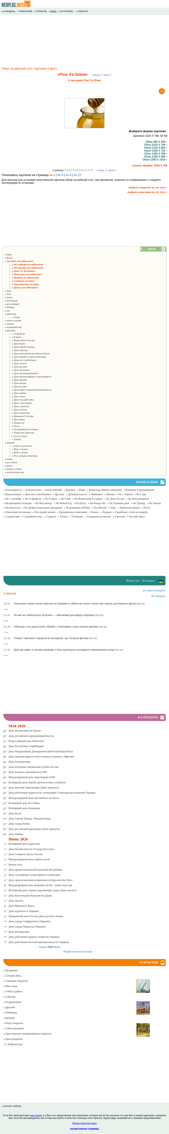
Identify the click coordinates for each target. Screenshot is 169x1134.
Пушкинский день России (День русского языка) (36, 916)
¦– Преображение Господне (21, 429)
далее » (107, 74)
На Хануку (155, 503)
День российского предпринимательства (31, 736)
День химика (16, 834)
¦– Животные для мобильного (23, 274)
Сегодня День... (13, 975)
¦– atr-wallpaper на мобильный (23, 264)
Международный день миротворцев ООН (32, 777)
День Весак (15, 813)
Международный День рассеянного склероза (34, 798)
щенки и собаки (13, 469)
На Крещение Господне (18, 503)
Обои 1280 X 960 (155, 156)
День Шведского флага (21, 905)
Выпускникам (13, 494)
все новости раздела (154, 590)
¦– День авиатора (16, 350)
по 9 (68, 175)
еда (7, 310)
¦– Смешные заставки (19, 281)
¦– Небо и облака (16, 452)
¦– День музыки (15, 386)
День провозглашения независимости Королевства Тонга (40, 880)
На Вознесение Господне (89, 498)
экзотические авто (14, 472)
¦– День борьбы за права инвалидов (25, 357)
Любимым (96, 494)
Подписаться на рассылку (80, 951)
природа (9, 442)
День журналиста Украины (24, 911)
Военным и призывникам (139, 489)
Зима (7, 291)
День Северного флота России (26, 854)
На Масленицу (43, 503)
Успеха (64, 516)
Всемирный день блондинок (24, 808)
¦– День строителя (16, 406)
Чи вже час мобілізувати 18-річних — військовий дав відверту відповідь (54, 615)
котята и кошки (12, 320)
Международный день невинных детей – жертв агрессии (40, 885)
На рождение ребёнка (78, 507)
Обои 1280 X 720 (155, 150)
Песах (146, 507)
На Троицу (139, 503)
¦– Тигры (12, 317)
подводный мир (13, 327)
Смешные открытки (15, 980)
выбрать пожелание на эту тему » (147, 192)
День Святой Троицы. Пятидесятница (30, 818)
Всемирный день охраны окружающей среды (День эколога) (42, 890)
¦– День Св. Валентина (19, 271)
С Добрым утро (13, 1044)
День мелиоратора (19, 931)
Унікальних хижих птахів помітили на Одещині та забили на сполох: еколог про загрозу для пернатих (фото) (75, 603)
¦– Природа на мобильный (21, 277)
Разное (95, 512)
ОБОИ (53, 11)
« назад (95, 74)
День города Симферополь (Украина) (29, 921)
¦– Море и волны (16, 449)
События (9, 996)
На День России (115, 498)
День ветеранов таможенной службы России (33, 767)
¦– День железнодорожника (21, 373)
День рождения (12, 1039)
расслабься (10, 462)
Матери (110, 494)
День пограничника (20, 761)
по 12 (77, 175)
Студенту (51, 516)
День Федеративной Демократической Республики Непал (41, 751)
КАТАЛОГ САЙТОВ (11, 1106)
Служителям (12, 516)
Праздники (10, 970)
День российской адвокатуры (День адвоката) (34, 829)
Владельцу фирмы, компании (105, 489)
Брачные (70, 489)
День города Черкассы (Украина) (27, 926)
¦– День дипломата (17, 370)
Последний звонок (44, 512)
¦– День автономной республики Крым (26, 353)
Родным (106, 512)
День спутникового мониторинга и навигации (34, 874)
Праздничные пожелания (73, 512)
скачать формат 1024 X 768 (150, 165)
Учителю (120, 516)
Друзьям (59, 494)
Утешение (77, 516)
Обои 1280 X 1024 (155, 159)
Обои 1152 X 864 (155, 147)
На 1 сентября (13, 498)
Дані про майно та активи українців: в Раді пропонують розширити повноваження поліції (64, 649)
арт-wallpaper (11, 304)
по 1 (52, 175)
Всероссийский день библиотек (26, 741)
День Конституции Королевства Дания (30, 895)
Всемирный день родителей (24, 843)
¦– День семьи (14, 396)
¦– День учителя (15, 409)
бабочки (9, 307)
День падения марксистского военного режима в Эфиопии (41, 756)
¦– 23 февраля (14, 334)
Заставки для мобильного (18, 261)
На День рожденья (138, 498)
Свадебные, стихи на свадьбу (131, 512)
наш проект (36, 1115)
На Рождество (97, 503)
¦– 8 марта (12, 337)
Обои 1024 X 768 (155, 144)
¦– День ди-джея (15, 367)
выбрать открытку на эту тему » (148, 187)
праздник (9, 330)
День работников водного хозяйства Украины (34, 936)
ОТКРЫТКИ (40, 11)
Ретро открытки (13, 1023)
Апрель (42, 946)
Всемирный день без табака (24, 803)
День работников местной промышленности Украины (39, 942)
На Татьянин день (119, 503)
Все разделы (158, 596)
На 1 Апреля (125, 494)
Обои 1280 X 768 (155, 153)
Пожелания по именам (18, 512)
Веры (82, 489)
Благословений (53, 489)
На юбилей (100, 507)
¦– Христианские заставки (21, 284)
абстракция (10, 301)
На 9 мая (66, 498)
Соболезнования (13, 1028)
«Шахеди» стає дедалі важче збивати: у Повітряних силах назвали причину (56, 626)
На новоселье (13, 507)
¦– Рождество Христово (19, 432)
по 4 (60, 175)
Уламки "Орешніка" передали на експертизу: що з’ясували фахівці (51, 638)
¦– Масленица (14, 419)
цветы (8, 465)
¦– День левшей (15, 380)
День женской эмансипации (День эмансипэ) (34, 787)
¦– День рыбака (15, 393)
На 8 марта (51, 498)
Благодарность (13, 489)
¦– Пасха (12, 426)
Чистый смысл (137, 516)
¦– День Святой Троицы (19, 347)
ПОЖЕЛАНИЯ (25, 11)
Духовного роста (77, 494)
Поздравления (12, 1002)
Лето (7, 294)
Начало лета (15, 864)
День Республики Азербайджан (26, 746)
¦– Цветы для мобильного (21, 287)
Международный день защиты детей (29, 859)
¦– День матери (15, 383)
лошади (9, 324)
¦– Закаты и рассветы (18, 446)
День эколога (16, 900)
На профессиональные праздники (43, 507)
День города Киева (19, 823)
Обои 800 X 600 (156, 141)
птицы (8, 459)
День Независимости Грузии (25, 730)
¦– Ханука (12, 439)
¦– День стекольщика (18, 403)
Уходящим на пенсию (99, 516)
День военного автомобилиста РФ (28, 772)
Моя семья (10, 986)
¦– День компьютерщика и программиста (27, 376)
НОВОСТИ (82, 11)
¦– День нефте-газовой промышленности (27, 390)
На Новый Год (64, 503)
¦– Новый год (14, 423)
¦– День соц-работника (19, 400)
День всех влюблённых (38, 494)
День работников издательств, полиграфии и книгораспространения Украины (52, 792)
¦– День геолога (15, 363)
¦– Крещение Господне (19, 416)
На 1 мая (141, 494)
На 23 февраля (33, 498)
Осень (8, 297)
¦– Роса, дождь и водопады (20, 456)
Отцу (113, 507)
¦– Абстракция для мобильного (24, 268)
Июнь (56, 946)
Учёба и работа (12, 991)
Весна (8, 258)
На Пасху (81, 503)
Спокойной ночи (32, 516)
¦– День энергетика (17, 413)
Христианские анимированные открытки (27, 1033)
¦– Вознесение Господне (19, 340)
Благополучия (33, 489)
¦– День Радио (14, 343)
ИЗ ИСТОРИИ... (66, 11)
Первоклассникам (130, 507)
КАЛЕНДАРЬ (8, 11)
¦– (15, 436)
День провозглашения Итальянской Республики (35, 869)
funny (8, 254)
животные (10, 314)
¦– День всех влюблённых (20, 360)
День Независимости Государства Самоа (31, 849)
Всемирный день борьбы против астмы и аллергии (37, 782)
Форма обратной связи (84, 1123)
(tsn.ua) (141, 603)
